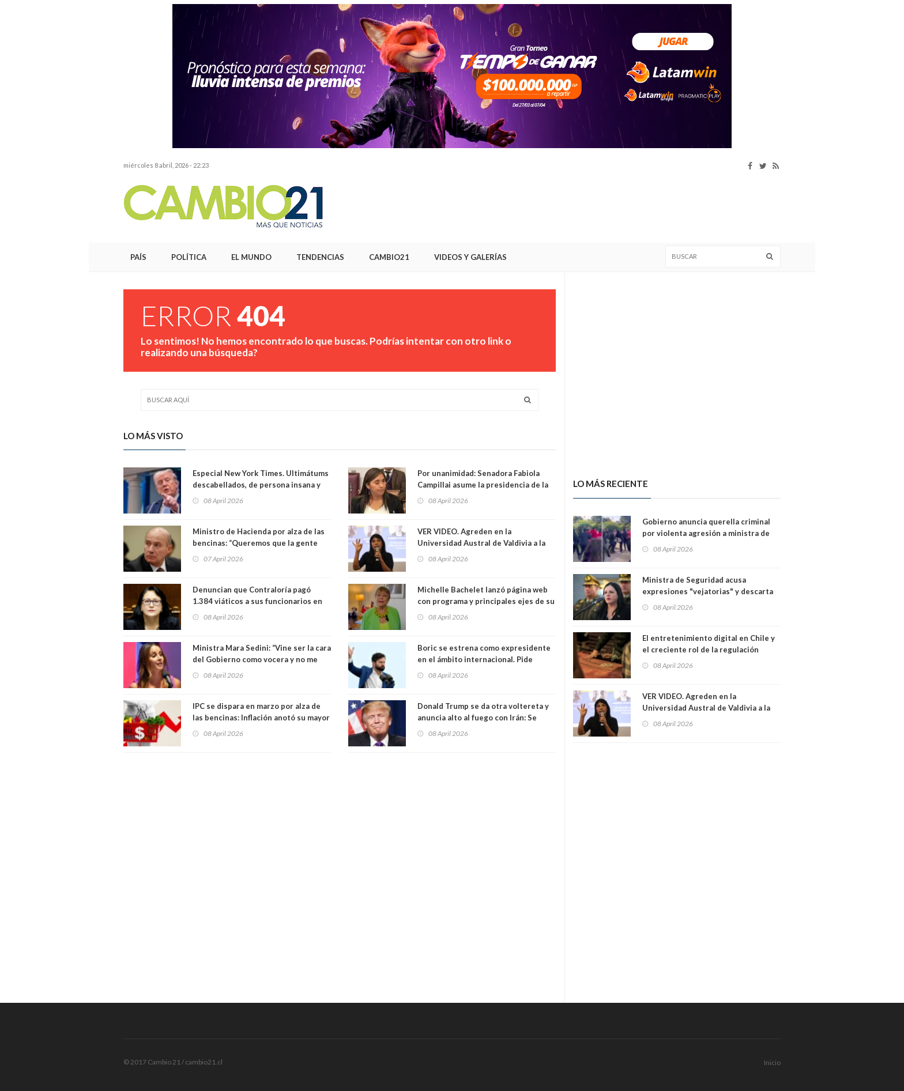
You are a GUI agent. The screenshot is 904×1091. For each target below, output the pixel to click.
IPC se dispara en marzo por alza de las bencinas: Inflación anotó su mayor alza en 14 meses (261, 717)
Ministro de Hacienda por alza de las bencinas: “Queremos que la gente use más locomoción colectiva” (259, 543)
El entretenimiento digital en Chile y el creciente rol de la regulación (708, 643)
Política (188, 257)
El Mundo (251, 257)
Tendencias (320, 257)
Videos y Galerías (470, 257)
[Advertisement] (48, 176)
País (138, 257)
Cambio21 (389, 257)
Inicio (772, 1062)
